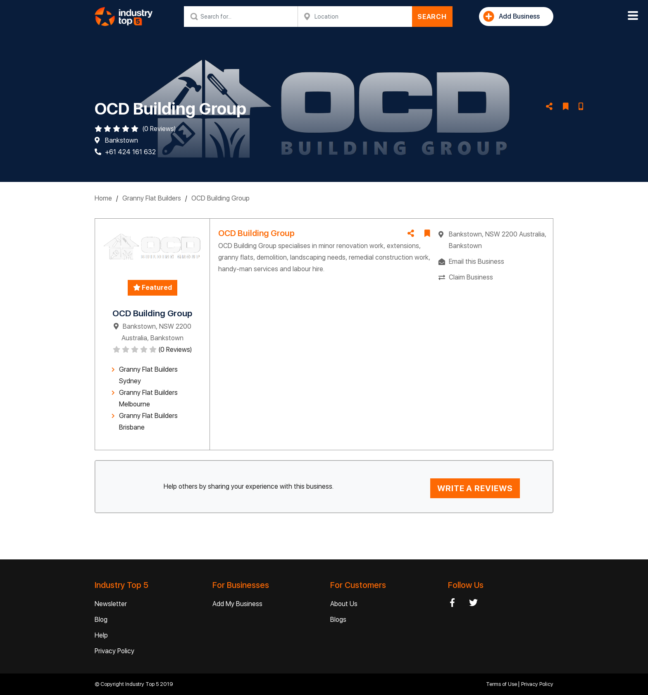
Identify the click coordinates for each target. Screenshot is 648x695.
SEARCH (432, 17)
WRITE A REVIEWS (475, 488)
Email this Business (476, 261)
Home (103, 198)
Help (101, 635)
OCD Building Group (220, 198)
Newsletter (111, 604)
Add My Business (237, 604)
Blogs (338, 619)
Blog (101, 619)
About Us (343, 604)
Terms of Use (502, 684)
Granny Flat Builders (151, 198)
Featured (152, 287)
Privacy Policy (114, 651)
